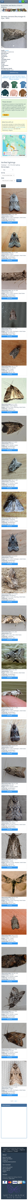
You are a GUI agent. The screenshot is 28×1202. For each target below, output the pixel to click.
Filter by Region (5, 167)
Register (4, 1171)
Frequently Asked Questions (9, 1161)
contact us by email (20, 127)
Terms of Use (6, 1149)
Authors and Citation (7, 1158)
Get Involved (6, 1165)
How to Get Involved (7, 1167)
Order (2, 178)
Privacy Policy (14, 1149)
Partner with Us (6, 1170)
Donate (16, 1151)
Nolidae (7, 50)
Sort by (3, 172)
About (4, 1155)
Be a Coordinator (7, 1168)
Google (16, 155)
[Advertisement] (14, 1122)
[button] (3, 35)
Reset (3, 186)
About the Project (7, 1157)
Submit (19, 180)
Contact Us (9, 1151)
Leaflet (9, 155)
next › (16, 1101)
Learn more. (12, 1178)
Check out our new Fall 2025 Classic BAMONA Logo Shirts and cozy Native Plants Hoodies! (14, 77)
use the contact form (8, 128)
